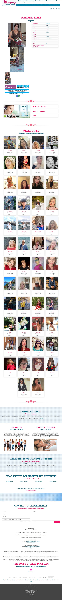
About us (24, 5)
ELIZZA (52, 251)
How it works (33, 5)
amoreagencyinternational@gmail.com (32, 541)
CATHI (23, 191)
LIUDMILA (38, 312)
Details (41, 418)
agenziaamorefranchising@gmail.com (32, 546)
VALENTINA (38, 231)
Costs (49, 5)
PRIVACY (40, 577)
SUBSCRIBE (25, 577)
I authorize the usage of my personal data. (28, 521)
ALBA (52, 231)
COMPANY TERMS (32, 577)
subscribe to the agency (19, 90)
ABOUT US (15, 577)
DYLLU (52, 291)
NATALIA (52, 312)
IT (51, 9)
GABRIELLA (52, 170)
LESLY (38, 191)
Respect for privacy (24, 481)
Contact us (42, 5)
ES (56, 9)
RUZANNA (38, 352)
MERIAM (38, 392)
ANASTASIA (24, 291)
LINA (24, 372)
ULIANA (38, 150)
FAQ (20, 577)
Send (57, 522)
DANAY (38, 271)
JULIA (10, 271)
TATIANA (10, 291)
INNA (52, 271)
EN (54, 9)
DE (59, 9)
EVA (10, 372)
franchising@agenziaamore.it (31, 547)
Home (18, 5)
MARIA (24, 271)
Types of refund (38, 481)
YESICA (52, 211)
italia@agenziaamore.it (32, 592)
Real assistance (53, 481)
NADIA (10, 312)
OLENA (24, 211)
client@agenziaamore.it (31, 542)
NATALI (10, 150)
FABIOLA (24, 150)
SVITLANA (38, 291)
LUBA (52, 332)
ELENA (23, 170)
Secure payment (9, 481)
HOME (10, 577)
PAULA (52, 352)
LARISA (24, 231)
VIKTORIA (10, 251)
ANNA (10, 170)
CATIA (24, 392)
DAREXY (38, 170)
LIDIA (24, 251)
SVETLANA (10, 211)
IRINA (10, 332)
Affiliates (56, 5)
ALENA (10, 231)
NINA (52, 191)
